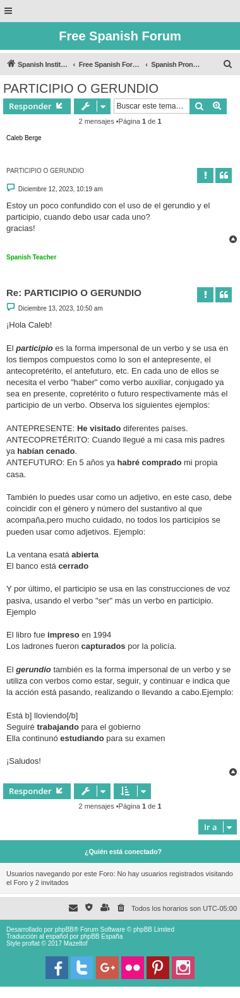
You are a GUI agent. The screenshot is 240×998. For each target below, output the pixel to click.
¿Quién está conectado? (123, 851)
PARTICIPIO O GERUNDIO (81, 88)
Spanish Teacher (31, 257)
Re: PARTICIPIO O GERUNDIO (73, 292)
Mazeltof (76, 943)
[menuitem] (228, 64)
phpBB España (101, 936)
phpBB (64, 929)
